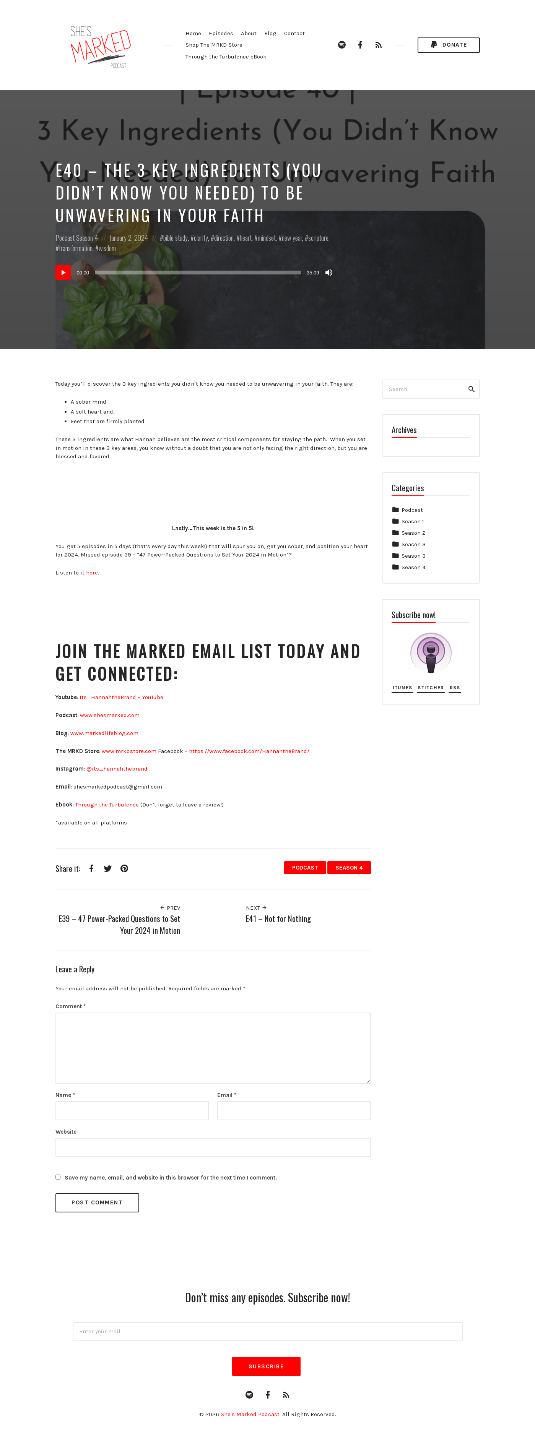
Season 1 (413, 521)
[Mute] (329, 272)
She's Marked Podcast (250, 1414)
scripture (318, 238)
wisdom (107, 248)
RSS (455, 687)
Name (65, 1095)
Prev (169, 907)
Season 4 (87, 238)
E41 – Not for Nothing (278, 918)
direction (224, 238)
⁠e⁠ (137, 804)
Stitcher (431, 687)
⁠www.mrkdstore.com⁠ (129, 751)
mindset (267, 238)
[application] (195, 272)
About (249, 33)
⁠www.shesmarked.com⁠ (110, 715)
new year (292, 238)
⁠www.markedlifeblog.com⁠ (104, 733)
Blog (270, 33)
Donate (448, 45)
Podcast (65, 238)
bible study (175, 238)
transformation (76, 248)
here (92, 572)
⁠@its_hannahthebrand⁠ (117, 768)
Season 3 (414, 544)
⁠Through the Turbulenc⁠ (105, 804)
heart (246, 238)
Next (256, 907)
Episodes (221, 33)
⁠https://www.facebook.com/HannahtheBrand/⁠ (249, 751)
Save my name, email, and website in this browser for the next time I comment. (171, 1177)
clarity (201, 238)
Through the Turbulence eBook (226, 56)
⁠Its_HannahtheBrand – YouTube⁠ (121, 697)
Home (193, 33)
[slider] (198, 272)
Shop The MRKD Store (213, 44)
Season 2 (414, 532)
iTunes (403, 687)
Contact (294, 33)
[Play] (63, 272)
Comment (70, 1006)
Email (226, 1095)
